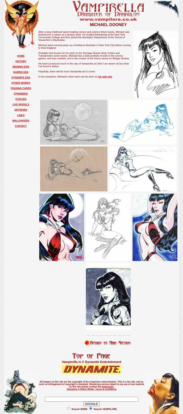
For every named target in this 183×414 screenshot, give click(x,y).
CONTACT (21, 126)
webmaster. (107, 386)
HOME (21, 56)
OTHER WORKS (20, 83)
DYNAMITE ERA (20, 77)
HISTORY (20, 61)
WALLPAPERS (20, 120)
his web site (105, 76)
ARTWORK (20, 109)
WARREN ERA (20, 66)
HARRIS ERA (20, 72)
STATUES (20, 99)
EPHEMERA (21, 93)
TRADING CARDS (21, 88)
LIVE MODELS (21, 104)
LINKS (21, 115)
